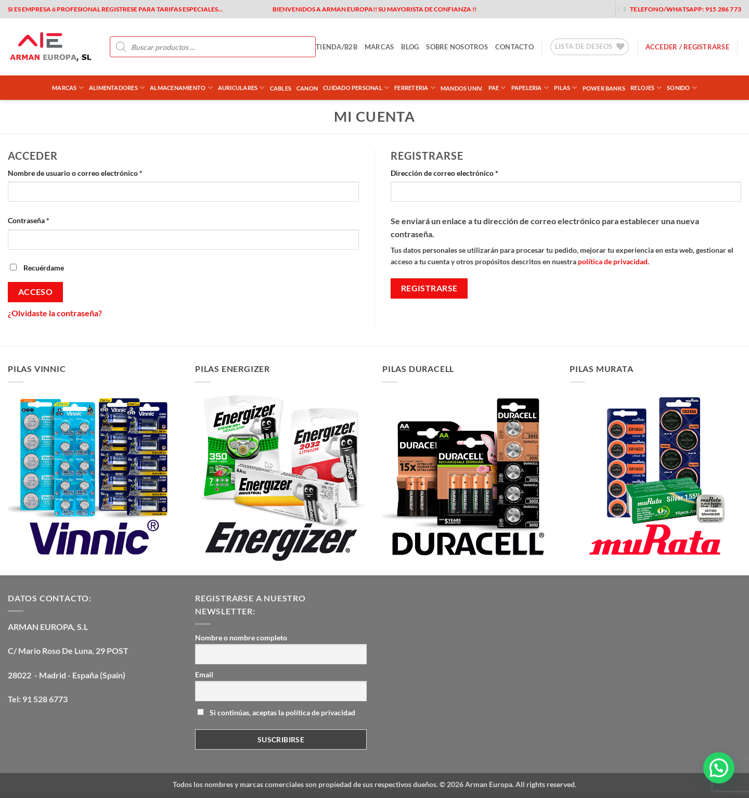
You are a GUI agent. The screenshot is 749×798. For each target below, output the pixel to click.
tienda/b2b (336, 47)
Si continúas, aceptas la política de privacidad (276, 712)
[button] (718, 767)
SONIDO (682, 88)
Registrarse (429, 288)
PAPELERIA (530, 88)
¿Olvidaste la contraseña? (55, 313)
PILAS (565, 88)
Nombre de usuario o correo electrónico (93, 172)
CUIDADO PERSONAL (356, 88)
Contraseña (47, 219)
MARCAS (379, 47)
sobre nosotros (457, 47)
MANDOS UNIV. (462, 88)
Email (204, 674)
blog (410, 47)
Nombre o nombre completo (241, 637)
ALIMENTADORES (117, 88)
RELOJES (646, 88)
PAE (497, 88)
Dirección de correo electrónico (463, 172)
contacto (514, 47)
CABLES (280, 88)
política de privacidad (613, 262)
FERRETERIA (414, 88)
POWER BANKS (604, 88)
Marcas (68, 88)
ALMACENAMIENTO (181, 88)
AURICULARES (241, 88)
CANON (307, 88)
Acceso (35, 292)
